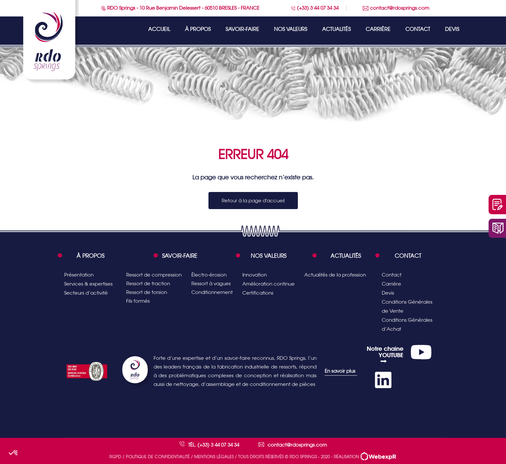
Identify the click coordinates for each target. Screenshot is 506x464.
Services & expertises (88, 284)
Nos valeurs (290, 29)
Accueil (159, 29)
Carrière (378, 29)
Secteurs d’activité (86, 293)
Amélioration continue (268, 284)
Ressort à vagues (211, 283)
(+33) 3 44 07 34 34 (315, 8)
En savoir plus (340, 371)
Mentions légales (214, 456)
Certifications (257, 293)
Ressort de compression (154, 274)
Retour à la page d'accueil (253, 200)
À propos (198, 29)
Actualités (336, 29)
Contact (417, 29)
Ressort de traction (148, 283)
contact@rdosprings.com (396, 8)
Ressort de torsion (146, 292)
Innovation (254, 274)
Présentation (79, 274)
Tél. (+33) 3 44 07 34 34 (213, 445)
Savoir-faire (242, 29)
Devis (452, 29)
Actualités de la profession (335, 274)
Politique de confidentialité (158, 456)
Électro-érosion (209, 274)
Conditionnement (212, 292)
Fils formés (138, 301)
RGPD (115, 456)
